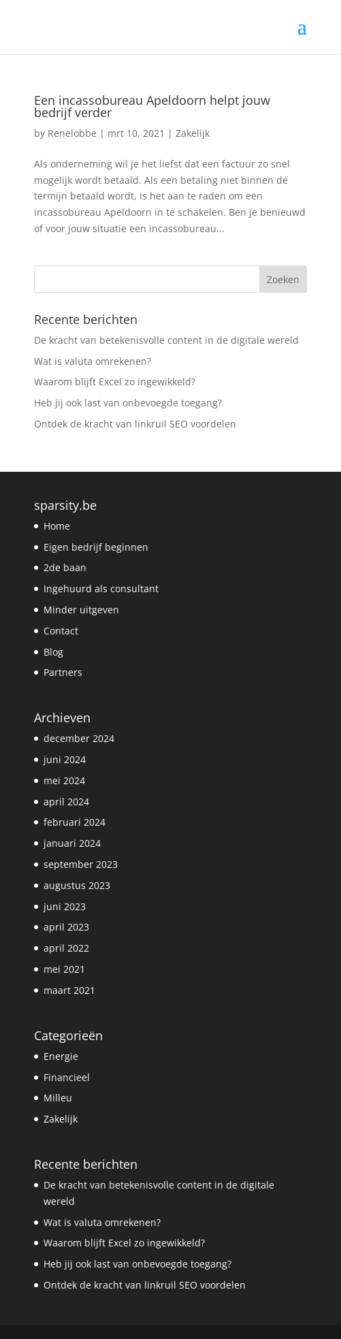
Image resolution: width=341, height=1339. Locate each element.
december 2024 (79, 738)
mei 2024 (64, 780)
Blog (53, 651)
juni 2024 (65, 759)
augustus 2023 (77, 885)
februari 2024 (74, 822)
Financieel (67, 1077)
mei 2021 (64, 969)
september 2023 (81, 864)
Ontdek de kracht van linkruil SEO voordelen (135, 423)
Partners (63, 672)
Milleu (58, 1097)
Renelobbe (72, 133)
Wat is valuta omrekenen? (92, 361)
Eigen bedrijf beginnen (96, 547)
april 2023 (66, 926)
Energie (61, 1056)
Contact (61, 630)
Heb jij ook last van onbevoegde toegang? (128, 402)
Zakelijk (193, 133)
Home (57, 525)
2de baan (65, 567)
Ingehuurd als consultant (101, 588)
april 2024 (66, 801)
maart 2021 (69, 990)
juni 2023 (65, 906)
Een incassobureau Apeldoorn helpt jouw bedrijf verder (152, 106)
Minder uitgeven (81, 609)
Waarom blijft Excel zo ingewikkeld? (114, 381)
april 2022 (66, 947)
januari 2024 (72, 843)
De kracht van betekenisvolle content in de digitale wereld (166, 340)
